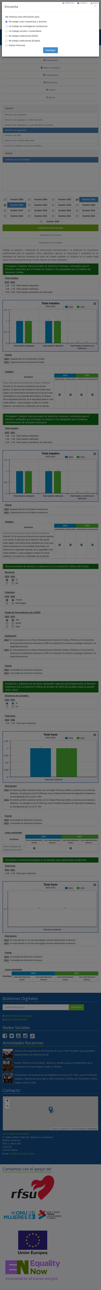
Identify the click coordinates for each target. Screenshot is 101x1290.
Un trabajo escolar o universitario (25, 31)
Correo (82, 3)
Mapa (94, 3)
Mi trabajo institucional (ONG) (23, 36)
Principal (68, 3)
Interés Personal (17, 45)
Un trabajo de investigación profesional (28, 26)
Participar (50, 50)
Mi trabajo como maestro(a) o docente (28, 21)
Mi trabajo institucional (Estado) (24, 40)
